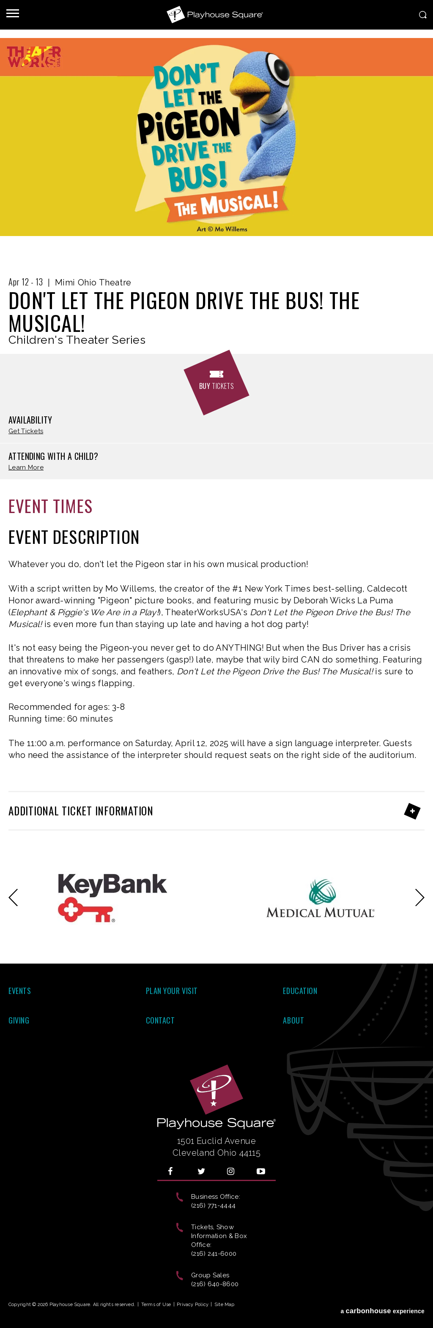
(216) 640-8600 (214, 1284)
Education (300, 990)
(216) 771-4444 (213, 1205)
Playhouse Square (216, 15)
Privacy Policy (192, 1304)
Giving (18, 1020)
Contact (160, 1020)
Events (19, 990)
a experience (382, 1306)
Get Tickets (25, 431)
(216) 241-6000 (213, 1253)
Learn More (26, 467)
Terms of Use (156, 1304)
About (293, 1020)
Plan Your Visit (172, 990)
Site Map (224, 1304)
